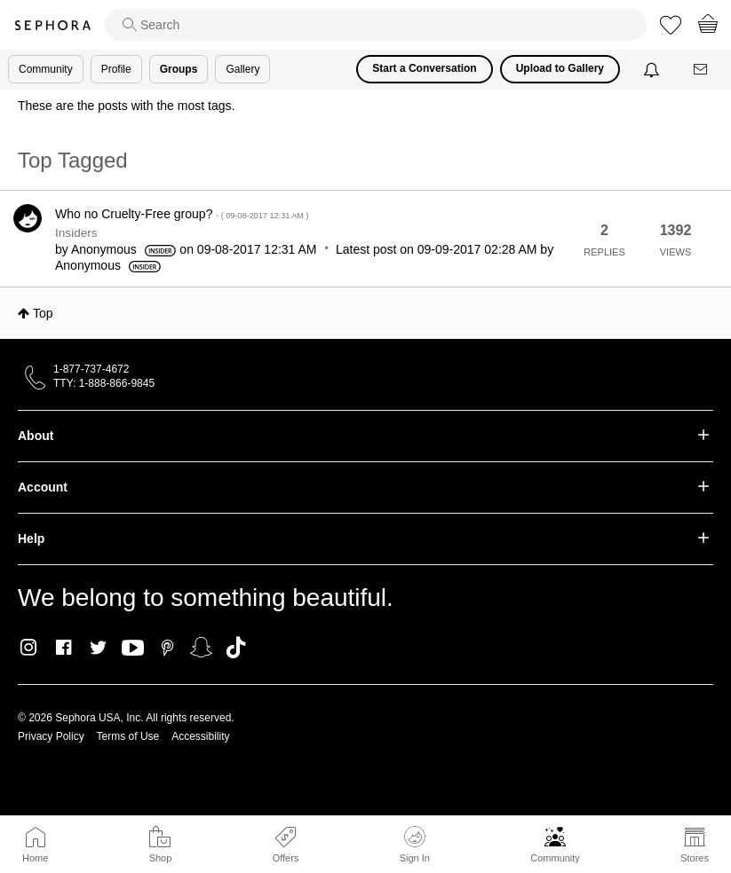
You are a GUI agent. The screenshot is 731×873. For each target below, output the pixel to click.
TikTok (236, 647)
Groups (179, 69)
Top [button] (43, 313)
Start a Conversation (424, 68)
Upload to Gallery (560, 68)
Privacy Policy (51, 736)
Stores (694, 858)
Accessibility (200, 736)
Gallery (242, 69)
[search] (376, 25)
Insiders (76, 233)
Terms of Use (128, 736)
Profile (116, 69)
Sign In (415, 844)
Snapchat (201, 647)
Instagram (29, 647)
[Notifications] (653, 69)
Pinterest (167, 647)
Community (555, 858)
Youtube (133, 648)
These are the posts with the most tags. (126, 105)
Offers (286, 858)
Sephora (52, 25)
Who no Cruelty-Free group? (181, 214)
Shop (160, 858)
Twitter (98, 647)
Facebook (63, 647)
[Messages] (701, 69)
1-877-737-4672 (91, 369)
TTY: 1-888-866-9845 (104, 383)
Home (35, 858)
